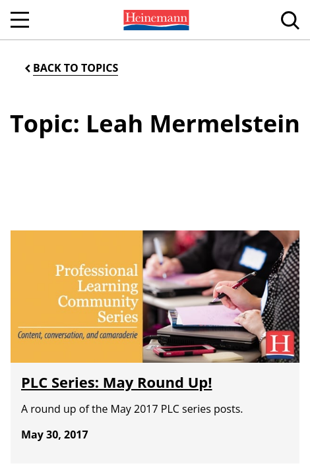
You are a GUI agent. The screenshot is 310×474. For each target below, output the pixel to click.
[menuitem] (155, 20)
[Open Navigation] (20, 20)
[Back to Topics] (70, 68)
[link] (155, 20)
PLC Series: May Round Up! (116, 382)
